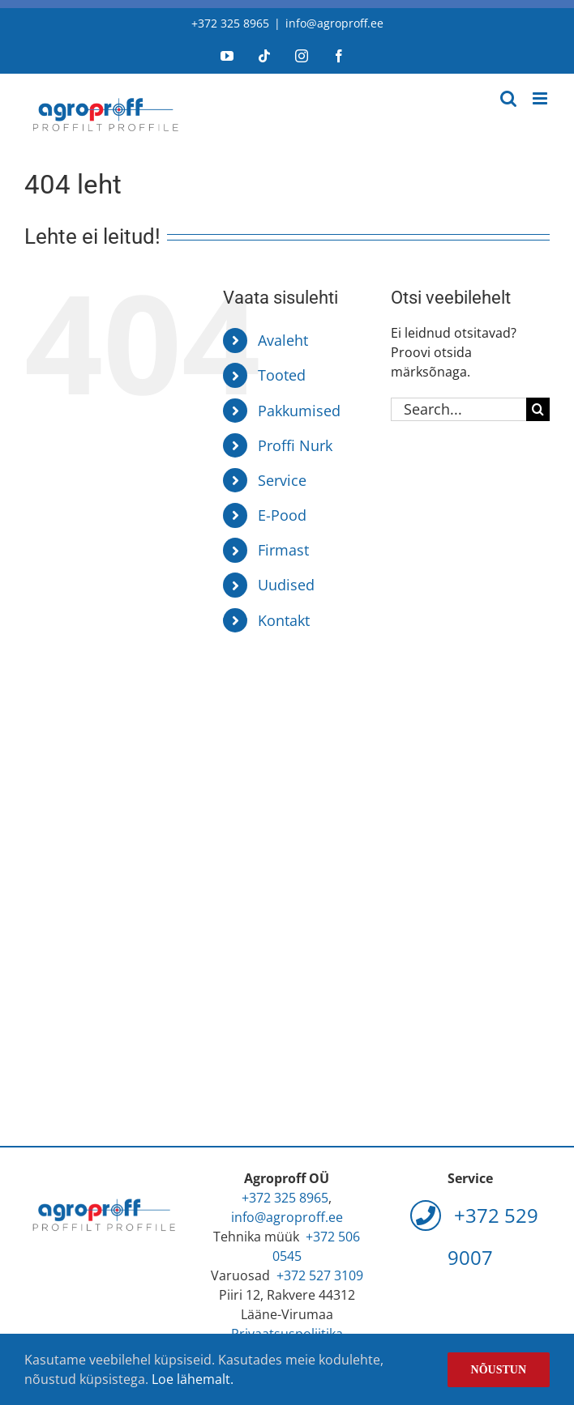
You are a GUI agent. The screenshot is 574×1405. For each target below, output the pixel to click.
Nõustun (498, 1370)
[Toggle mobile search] (508, 98)
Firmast (283, 550)
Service (282, 480)
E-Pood (282, 515)
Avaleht (283, 340)
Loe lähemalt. (192, 1379)
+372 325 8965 (230, 23)
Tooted (282, 375)
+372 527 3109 (319, 1275)
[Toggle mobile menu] (541, 98)
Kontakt (284, 620)
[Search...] (458, 409)
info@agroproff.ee (334, 23)
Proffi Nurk (295, 445)
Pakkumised (299, 410)
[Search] (538, 409)
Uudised (286, 584)
